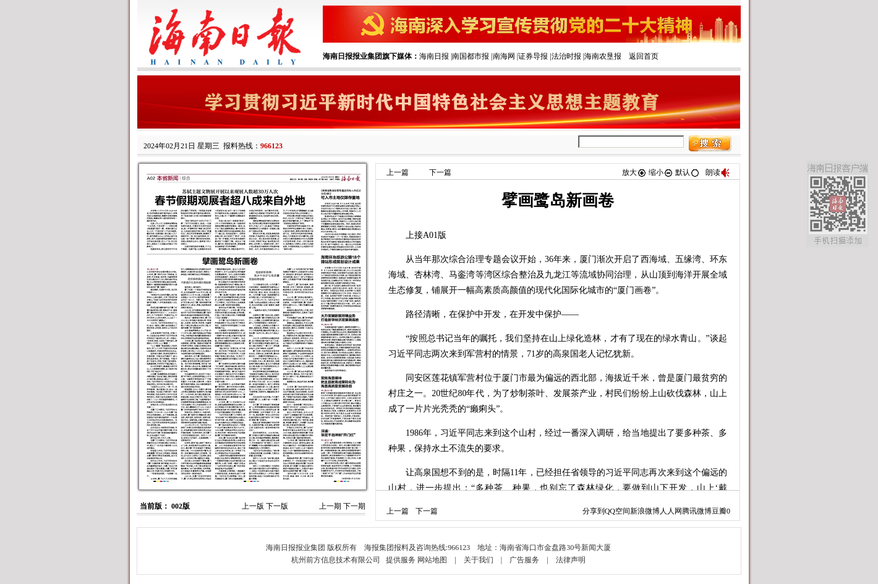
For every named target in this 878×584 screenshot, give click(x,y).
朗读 (717, 172)
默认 (687, 172)
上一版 (253, 506)
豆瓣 (719, 511)
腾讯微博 (697, 511)
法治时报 (566, 56)
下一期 (354, 506)
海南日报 (434, 56)
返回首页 (643, 56)
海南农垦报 (602, 56)
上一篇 (397, 172)
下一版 (277, 506)
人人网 (671, 511)
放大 (634, 172)
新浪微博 (645, 511)
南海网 (504, 56)
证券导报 (533, 56)
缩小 (661, 172)
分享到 (593, 511)
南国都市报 (470, 56)
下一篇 (440, 172)
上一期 (330, 506)
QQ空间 (617, 511)
